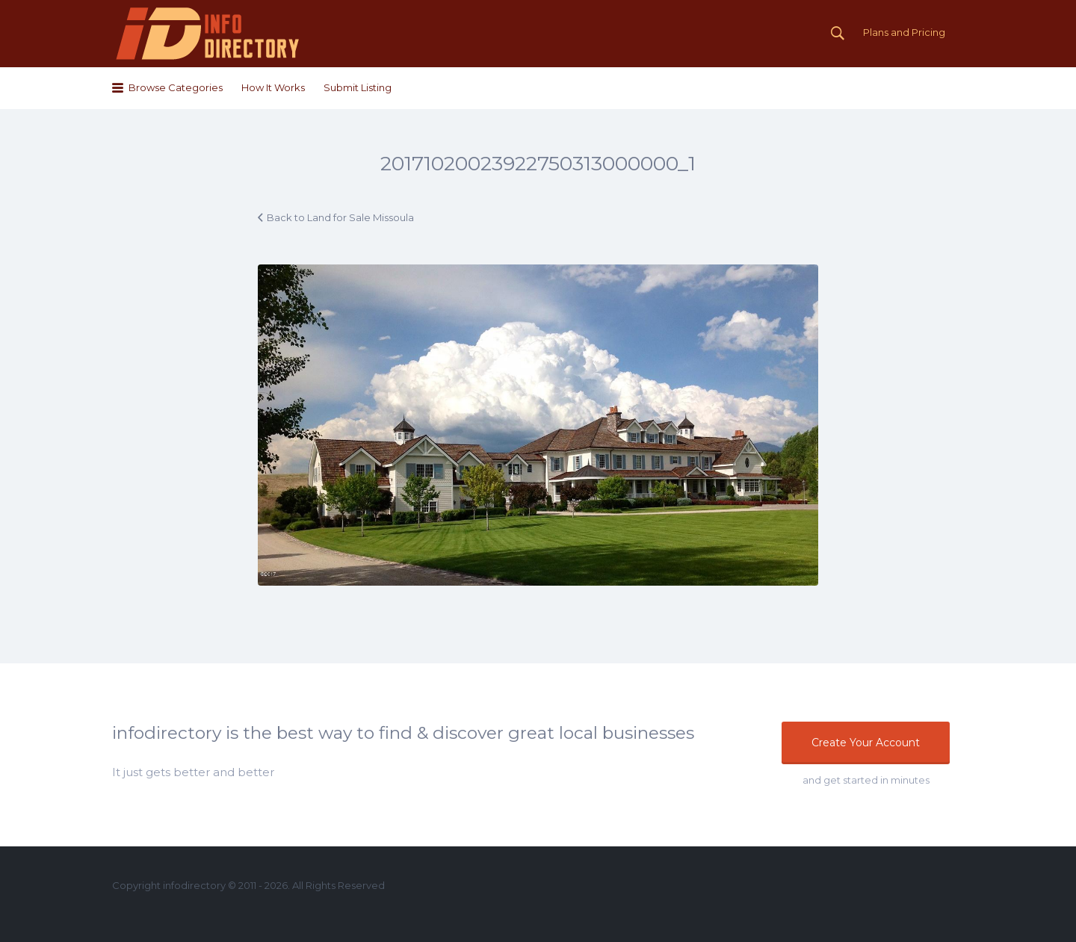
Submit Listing (358, 87)
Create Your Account (865, 742)
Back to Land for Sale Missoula (340, 217)
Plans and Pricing (904, 32)
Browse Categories (176, 87)
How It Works (273, 87)
